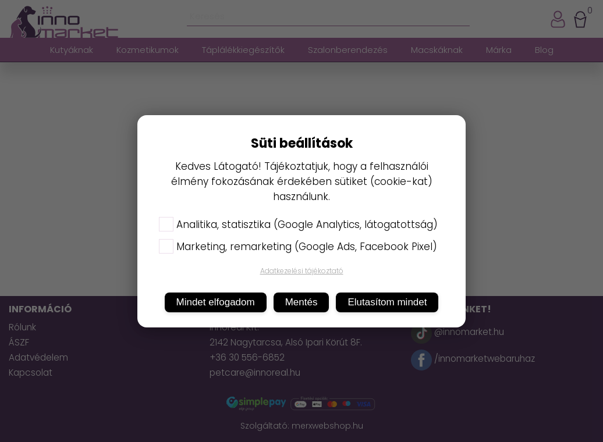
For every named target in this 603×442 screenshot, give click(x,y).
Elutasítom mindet (387, 302)
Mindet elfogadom (215, 302)
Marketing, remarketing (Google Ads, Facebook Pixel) (298, 246)
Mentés (301, 302)
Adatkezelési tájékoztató (301, 271)
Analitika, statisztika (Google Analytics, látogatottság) (298, 224)
